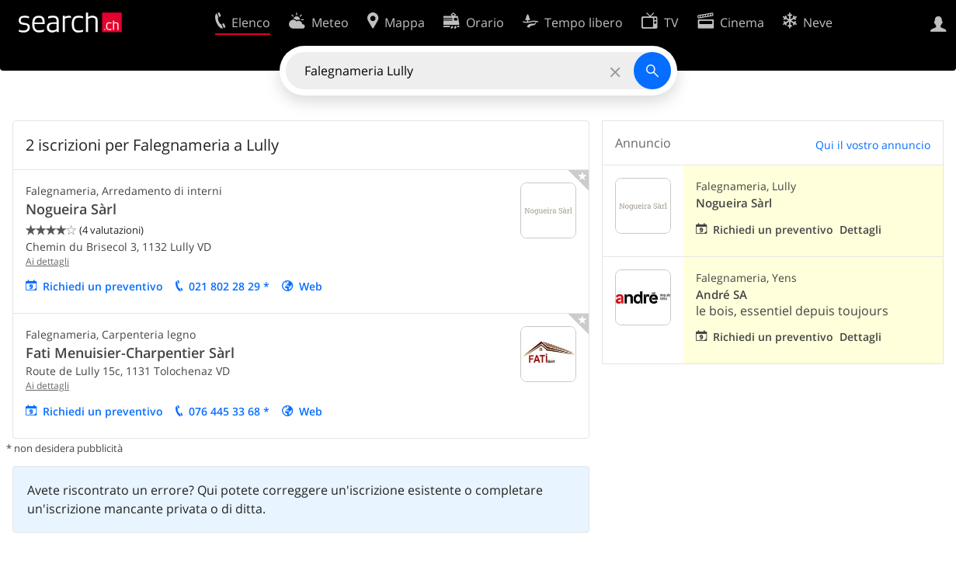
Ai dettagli (47, 261)
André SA (721, 295)
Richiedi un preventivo (103, 286)
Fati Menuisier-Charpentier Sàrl (130, 352)
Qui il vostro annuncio (872, 144)
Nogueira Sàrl (71, 209)
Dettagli (860, 229)
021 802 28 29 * (229, 286)
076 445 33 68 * (229, 411)
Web (310, 286)
